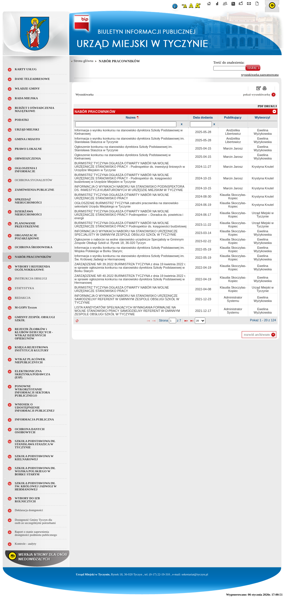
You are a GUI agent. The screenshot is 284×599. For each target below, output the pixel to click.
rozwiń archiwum (257, 334)
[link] (274, 111)
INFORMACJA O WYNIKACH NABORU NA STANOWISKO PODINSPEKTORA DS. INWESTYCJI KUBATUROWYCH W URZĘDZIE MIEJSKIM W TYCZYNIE (129, 188)
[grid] (176, 222)
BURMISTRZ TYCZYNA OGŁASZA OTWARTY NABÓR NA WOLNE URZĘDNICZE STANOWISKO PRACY (121, 196)
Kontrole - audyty (25, 543)
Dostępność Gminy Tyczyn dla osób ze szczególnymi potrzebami (35, 521)
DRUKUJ (270, 106)
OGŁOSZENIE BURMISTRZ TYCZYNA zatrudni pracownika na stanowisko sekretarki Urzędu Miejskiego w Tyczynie (126, 204)
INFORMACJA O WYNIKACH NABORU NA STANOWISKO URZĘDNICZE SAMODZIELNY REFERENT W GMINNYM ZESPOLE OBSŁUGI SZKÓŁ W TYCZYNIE (126, 299)
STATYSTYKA (24, 288)
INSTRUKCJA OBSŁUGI (31, 278)
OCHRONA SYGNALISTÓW (33, 180)
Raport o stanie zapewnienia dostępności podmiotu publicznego (36, 533)
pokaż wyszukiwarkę (256, 94)
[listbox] (200, 321)
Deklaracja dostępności (29, 510)
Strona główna (83, 61)
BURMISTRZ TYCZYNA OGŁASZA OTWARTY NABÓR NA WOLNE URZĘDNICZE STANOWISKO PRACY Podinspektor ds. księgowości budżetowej (130, 224)
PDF (261, 106)
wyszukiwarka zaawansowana (260, 74)
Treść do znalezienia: (229, 62)
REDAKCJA (23, 297)
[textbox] (172, 320)
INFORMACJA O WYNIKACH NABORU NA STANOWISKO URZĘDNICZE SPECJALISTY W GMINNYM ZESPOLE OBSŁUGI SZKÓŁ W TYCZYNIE (125, 232)
